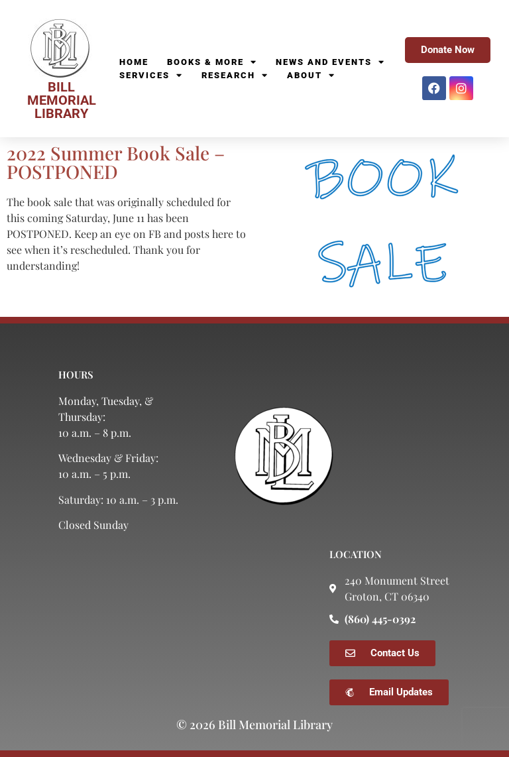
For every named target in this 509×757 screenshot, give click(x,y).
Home (133, 62)
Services (151, 75)
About (311, 75)
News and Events (330, 62)
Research (234, 75)
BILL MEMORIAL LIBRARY (61, 100)
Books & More (212, 62)
